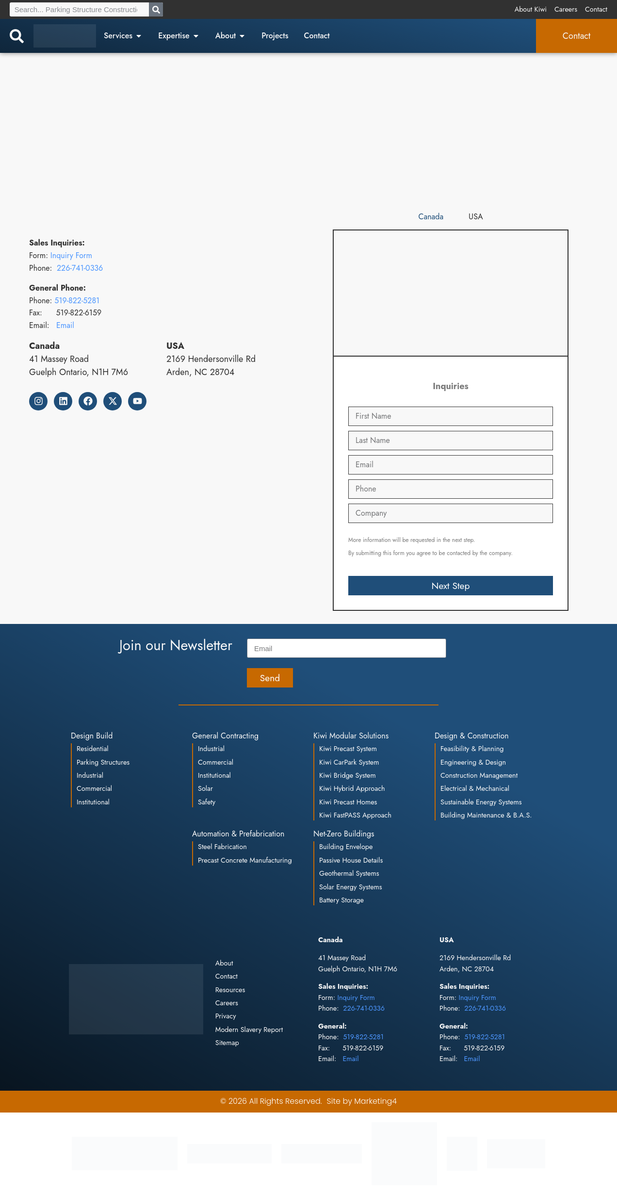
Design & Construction (472, 735)
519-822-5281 (76, 300)
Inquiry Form (71, 255)
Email (65, 325)
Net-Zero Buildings (343, 833)
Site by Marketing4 (362, 1101)
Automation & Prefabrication (238, 833)
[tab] (431, 217)
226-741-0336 (80, 268)
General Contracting (225, 735)
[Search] (156, 9)
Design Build (92, 735)
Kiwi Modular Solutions (351, 735)
